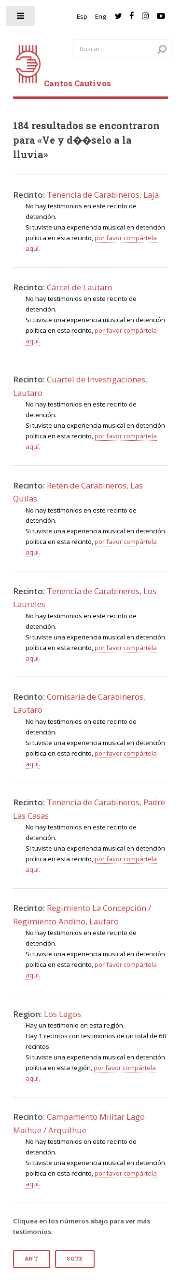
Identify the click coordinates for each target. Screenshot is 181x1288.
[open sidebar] (21, 18)
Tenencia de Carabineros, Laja (103, 194)
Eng (100, 16)
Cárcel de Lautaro (79, 287)
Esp (82, 16)
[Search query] (122, 48)
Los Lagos (62, 1013)
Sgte (75, 1258)
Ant (32, 1258)
